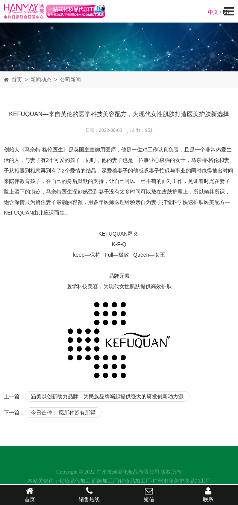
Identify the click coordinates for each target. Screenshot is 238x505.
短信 (149, 494)
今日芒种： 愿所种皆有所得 (63, 413)
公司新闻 (70, 80)
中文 (213, 12)
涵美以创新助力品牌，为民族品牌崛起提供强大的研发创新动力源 (107, 396)
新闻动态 (41, 80)
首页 (17, 80)
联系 (208, 494)
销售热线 (89, 494)
